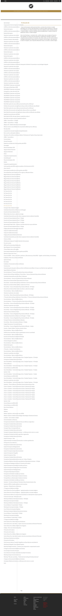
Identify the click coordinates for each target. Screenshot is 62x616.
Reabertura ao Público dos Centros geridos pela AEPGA (15, 143)
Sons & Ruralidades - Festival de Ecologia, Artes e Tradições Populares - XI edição (20, 370)
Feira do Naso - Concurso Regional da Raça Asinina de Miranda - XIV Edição (19, 309)
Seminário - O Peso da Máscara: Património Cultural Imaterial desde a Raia (19, 384)
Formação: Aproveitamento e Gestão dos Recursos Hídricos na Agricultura (19, 422)
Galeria (34, 608)
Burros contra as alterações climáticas (12, 133)
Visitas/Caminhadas (36, 599)
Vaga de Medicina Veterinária (10, 270)
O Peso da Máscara (8, 363)
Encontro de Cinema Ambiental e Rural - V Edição (14, 218)
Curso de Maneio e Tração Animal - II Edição (13, 517)
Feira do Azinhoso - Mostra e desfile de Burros (13, 343)
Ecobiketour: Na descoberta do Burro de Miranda (14, 264)
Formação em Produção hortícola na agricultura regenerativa (16, 434)
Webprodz (45, 599)
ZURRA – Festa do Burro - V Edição (11, 122)
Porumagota (6, 145)
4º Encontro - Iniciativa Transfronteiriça (12, 349)
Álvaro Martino (45, 598)
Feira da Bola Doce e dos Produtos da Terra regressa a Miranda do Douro (18, 172)
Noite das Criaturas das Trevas (10, 253)
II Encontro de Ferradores (9, 540)
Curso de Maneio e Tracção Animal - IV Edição (13, 505)
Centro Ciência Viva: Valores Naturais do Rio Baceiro (14, 521)
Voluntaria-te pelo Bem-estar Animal (11, 353)
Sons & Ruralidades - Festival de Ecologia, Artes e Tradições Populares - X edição (20, 374)
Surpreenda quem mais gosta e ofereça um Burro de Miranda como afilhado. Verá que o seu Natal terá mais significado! (28, 268)
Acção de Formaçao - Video (9, 438)
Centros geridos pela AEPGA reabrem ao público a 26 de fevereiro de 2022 (19, 166)
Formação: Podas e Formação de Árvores (12, 428)
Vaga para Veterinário (8, 151)
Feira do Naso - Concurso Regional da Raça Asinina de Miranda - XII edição (19, 318)
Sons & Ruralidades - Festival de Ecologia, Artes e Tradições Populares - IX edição (20, 378)
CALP (37, 11)
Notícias (34, 603)
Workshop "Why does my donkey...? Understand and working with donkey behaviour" (21, 557)
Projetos (34, 602)
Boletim (5, 162)
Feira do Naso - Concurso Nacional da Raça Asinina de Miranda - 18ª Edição (19, 286)
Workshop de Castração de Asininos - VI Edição (13, 507)
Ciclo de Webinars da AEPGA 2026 (11, 368)
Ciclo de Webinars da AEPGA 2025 (11, 403)
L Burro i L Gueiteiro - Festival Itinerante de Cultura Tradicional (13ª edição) (19, 392)
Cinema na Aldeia (7, 239)
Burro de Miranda (20, 11)
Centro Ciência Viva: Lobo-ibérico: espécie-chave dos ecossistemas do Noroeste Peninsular (22, 536)
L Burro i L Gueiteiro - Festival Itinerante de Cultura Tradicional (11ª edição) (19, 397)
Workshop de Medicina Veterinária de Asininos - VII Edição (16, 503)
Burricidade (6, 262)
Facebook (15, 603)
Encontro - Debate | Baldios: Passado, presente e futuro (15, 328)
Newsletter (55, 1)
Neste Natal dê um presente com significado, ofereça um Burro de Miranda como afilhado (22, 112)
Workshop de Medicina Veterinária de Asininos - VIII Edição (16, 498)
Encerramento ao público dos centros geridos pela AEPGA (15, 170)
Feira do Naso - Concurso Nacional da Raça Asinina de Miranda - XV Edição (19, 307)
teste (5, 563)
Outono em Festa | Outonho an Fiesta (11, 311)
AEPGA (5, 1)
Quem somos (47, 1)
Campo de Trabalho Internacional (10, 230)
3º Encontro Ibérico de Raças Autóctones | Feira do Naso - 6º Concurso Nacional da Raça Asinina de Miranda (26, 297)
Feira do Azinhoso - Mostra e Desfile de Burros (13, 291)
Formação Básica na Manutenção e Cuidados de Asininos (15, 476)
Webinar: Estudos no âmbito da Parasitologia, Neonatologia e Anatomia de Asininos (21, 415)
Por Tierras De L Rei (8, 191)
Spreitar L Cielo (7, 372)
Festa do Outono (7, 139)
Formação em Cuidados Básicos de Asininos (13, 359)
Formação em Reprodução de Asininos (11, 471)
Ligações (15, 600)
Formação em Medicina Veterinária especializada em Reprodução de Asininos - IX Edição (22, 461)
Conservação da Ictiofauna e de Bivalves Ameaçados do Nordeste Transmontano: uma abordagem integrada (26, 64)
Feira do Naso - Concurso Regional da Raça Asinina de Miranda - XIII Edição (19, 314)
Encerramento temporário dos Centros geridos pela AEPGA (16, 251)
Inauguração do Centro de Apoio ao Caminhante (13, 25)
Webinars (6, 409)
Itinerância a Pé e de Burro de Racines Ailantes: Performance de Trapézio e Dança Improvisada (23, 135)
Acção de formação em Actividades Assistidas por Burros (15, 465)
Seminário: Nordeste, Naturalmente (11, 39)
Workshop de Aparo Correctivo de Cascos (12, 555)
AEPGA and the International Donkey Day (12, 245)
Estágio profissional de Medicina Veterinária (13, 235)
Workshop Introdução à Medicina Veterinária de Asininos (15, 511)
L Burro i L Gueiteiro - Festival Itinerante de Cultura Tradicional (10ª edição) (19, 399)
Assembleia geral (7, 158)
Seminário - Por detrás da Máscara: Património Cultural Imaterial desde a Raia (20, 482)
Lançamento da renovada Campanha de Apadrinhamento (15, 131)
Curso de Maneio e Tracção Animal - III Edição (13, 513)
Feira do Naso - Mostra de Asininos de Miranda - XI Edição (15, 322)
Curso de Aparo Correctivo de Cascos (11, 550)
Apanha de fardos (7, 259)
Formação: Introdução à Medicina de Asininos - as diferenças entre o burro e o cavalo (21, 432)
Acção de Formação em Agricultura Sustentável (13, 451)
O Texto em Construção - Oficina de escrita (12, 496)
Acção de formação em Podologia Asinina (12, 469)
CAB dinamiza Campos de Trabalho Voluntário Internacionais (16, 241)
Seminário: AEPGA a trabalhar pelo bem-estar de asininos (15, 484)
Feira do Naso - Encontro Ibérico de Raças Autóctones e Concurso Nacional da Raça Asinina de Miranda (25, 282)
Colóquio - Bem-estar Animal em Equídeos (12, 528)
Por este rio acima (7, 243)
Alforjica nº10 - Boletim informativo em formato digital (15, 124)
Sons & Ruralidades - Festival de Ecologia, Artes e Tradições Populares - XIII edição (21, 361)
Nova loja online (7, 129)
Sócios (5, 154)
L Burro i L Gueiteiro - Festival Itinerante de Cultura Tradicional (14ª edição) (19, 390)
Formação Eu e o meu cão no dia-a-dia (11, 91)
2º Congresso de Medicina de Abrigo (11, 488)
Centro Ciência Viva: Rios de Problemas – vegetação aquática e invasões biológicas (21, 492)
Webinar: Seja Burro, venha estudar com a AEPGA (14, 413)
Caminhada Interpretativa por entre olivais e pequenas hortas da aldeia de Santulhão (21, 216)
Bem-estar (31, 11)
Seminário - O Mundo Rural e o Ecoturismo (12, 486)
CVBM (35, 11)
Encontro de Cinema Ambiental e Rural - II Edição (14, 226)
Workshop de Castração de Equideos (11, 515)
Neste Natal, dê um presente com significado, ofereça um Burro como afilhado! (20, 110)
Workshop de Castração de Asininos (11, 501)
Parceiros (34, 609)
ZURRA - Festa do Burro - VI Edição (11, 120)
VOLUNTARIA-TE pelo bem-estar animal (12, 85)
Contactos (51, 1)
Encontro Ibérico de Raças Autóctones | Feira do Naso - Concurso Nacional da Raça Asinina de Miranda (25, 274)
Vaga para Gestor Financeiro (9, 149)
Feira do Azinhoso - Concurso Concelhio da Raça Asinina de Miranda (18, 278)
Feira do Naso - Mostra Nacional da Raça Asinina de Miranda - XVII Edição (19, 295)
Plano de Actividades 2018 (9, 147)
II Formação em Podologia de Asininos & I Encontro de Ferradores (17, 463)
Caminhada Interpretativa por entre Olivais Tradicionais (15, 276)
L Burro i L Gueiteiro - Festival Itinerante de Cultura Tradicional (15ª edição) (19, 388)
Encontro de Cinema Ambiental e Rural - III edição (14, 222)
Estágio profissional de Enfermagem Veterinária (13, 228)
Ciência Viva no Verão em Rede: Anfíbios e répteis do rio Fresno (16, 284)
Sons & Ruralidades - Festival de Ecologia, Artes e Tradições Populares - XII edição (20, 365)
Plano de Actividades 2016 (9, 160)
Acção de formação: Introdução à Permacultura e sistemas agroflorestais (19, 440)
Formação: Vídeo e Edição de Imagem (11, 208)
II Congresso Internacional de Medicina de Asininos (14, 548)
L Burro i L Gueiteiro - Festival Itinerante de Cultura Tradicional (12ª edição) (19, 395)
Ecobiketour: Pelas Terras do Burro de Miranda (13, 257)
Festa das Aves (7, 266)
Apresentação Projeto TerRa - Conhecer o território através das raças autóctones (20, 224)
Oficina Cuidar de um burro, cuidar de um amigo (13, 214)
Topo (21, 590)
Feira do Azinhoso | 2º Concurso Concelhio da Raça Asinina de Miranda (18, 272)
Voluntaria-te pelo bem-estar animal (11, 35)
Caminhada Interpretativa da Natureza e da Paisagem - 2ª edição (17, 316)
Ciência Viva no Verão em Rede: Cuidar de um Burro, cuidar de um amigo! (19, 289)
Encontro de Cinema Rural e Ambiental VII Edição (14, 336)
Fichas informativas (36, 601)
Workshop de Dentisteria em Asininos (11, 538)
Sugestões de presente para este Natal (12, 114)
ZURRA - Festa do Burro (9, 137)
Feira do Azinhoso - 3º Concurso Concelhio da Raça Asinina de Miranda (18, 301)
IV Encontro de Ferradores (9, 530)
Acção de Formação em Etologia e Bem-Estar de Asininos (15, 467)
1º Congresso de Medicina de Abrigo (11, 519)
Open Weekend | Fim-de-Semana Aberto (12, 247)
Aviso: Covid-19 (7, 168)
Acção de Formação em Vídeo (10, 455)
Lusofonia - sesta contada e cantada (11, 417)
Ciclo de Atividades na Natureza (10, 419)
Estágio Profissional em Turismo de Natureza (13, 324)
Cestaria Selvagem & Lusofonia (10, 341)
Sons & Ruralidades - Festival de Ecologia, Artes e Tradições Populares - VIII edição (21, 382)
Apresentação (7, 23)
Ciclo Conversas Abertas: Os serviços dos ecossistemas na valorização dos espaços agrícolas (23, 494)
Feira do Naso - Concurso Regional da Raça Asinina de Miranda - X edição (18, 326)
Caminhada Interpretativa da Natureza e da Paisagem (15, 210)
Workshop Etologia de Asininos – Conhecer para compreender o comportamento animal (22, 546)
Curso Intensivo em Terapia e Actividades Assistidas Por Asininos (17, 552)
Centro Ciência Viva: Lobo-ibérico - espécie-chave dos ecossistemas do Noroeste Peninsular (23, 523)
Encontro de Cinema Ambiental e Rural (12, 212)
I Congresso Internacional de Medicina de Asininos (14, 559)
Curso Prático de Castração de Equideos (12, 509)
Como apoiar (45, 11)
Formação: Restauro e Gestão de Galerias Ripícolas (14, 320)
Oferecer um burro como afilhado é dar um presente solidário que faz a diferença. (20, 126)
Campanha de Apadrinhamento (10, 156)
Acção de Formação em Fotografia (11, 453)
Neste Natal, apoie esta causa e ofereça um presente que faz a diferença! (19, 104)
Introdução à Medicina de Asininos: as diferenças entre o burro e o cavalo (19, 561)
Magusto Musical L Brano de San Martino (12, 174)
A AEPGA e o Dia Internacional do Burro (12, 27)
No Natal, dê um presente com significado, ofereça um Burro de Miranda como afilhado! (21, 106)
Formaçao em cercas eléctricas (10, 442)
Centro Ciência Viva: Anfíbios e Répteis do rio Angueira (15, 525)
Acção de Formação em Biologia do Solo (12, 446)
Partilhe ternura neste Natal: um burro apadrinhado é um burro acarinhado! (19, 332)
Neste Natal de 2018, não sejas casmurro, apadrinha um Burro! (17, 116)
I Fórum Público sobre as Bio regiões (11, 249)
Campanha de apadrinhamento (10, 164)
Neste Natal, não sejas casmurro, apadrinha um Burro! (15, 118)
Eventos (40, 11)
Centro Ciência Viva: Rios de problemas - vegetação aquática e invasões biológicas (21, 490)
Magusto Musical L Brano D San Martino (12, 176)
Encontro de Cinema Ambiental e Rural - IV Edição (14, 220)
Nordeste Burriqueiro (8, 29)
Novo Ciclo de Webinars (8, 407)
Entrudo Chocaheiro (8, 141)
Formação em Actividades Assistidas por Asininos (14, 474)
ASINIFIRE (34, 600)
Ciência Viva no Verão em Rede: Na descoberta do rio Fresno (16, 280)
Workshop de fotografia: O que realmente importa (14, 544)
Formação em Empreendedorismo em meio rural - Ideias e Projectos (17, 459)
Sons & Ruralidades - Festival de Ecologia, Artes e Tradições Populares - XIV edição (21, 357)
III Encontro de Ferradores (9, 532)
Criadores (26, 11)
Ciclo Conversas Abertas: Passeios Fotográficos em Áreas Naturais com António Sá (21, 542)
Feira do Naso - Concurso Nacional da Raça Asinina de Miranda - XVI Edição (19, 303)
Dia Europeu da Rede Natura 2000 (11, 87)
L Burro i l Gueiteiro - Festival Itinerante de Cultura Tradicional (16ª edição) (19, 386)
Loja (34, 598)
